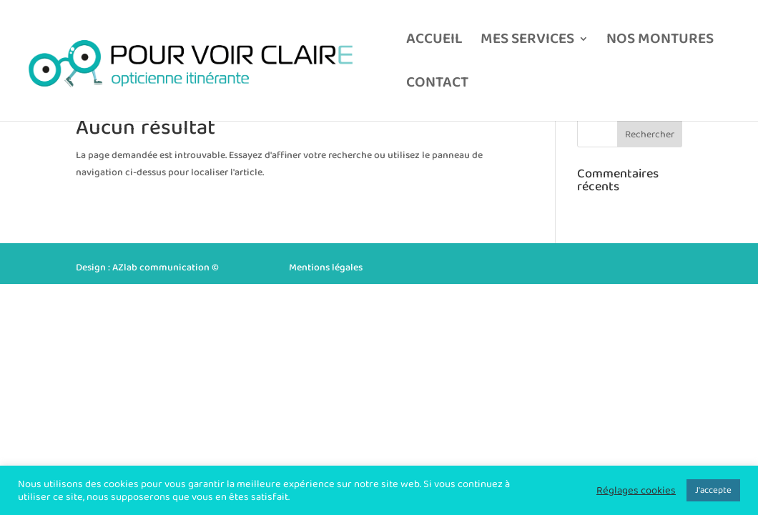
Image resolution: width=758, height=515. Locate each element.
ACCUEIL (434, 42)
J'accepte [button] (713, 490)
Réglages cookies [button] (636, 490)
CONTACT (437, 85)
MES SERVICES (527, 42)
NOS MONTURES (660, 42)
